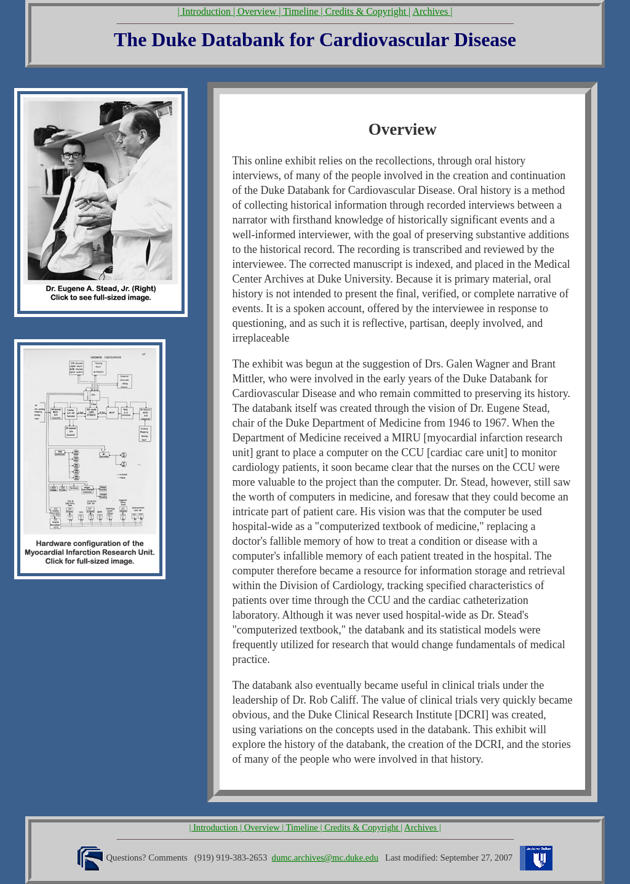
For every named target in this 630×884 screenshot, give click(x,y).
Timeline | (304, 11)
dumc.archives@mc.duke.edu (325, 857)
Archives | (432, 11)
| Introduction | (208, 11)
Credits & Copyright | (368, 11)
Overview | (260, 11)
